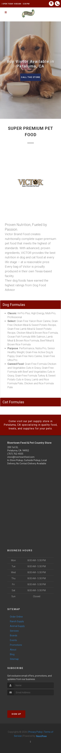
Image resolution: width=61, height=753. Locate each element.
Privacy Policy (35, 732)
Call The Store (30, 77)
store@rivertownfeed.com (20, 457)
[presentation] (24, 701)
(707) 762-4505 (15, 453)
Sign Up (16, 714)
